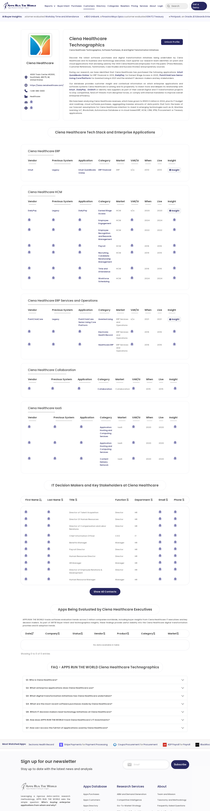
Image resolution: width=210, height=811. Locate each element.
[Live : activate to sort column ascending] (160, 161)
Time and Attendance (100, 255)
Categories (113, 6)
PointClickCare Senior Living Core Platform (80, 303)
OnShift (92, 89)
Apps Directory (90, 768)
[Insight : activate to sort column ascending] (174, 161)
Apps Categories (91, 774)
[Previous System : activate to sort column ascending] (55, 161)
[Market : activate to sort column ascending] (121, 161)
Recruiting (94, 242)
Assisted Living (102, 300)
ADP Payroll (179, 707)
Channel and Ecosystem (129, 785)
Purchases (76, 6)
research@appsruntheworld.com (39, 785)
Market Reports (165, 774)
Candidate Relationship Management (100, 245)
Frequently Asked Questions (171, 768)
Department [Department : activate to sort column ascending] (144, 462)
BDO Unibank (99, 16)
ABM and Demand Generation (131, 757)
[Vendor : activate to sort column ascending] (35, 161)
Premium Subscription (168, 780)
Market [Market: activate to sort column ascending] (173, 596)
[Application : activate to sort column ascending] (82, 161)
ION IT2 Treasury (162, 16)
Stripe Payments (79, 707)
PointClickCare (35, 300)
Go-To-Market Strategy (129, 768)
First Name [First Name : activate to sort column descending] (33, 462)
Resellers (125, 6)
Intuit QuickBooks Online (82, 169)
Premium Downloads (167, 785)
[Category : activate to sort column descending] (104, 161)
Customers (89, 6)
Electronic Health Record (102, 314)
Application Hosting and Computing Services (101, 410)
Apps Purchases (91, 757)
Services (144, 6)
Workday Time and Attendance (69, 16)
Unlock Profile (172, 41)
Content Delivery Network (102, 427)
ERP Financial (103, 169)
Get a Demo (196, 6)
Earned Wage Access (99, 208)
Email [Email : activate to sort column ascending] (163, 462)
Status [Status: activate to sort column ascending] (78, 596)
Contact (161, 791)
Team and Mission (166, 757)
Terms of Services (140, 805)
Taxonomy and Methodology (171, 762)
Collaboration (99, 370)
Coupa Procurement (134, 707)
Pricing (134, 6)
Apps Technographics (94, 785)
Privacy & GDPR (165, 805)
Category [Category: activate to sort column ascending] (148, 596)
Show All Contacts (105, 554)
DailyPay (119, 75)
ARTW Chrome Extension (95, 791)
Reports (50, 6)
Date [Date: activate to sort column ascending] (29, 596)
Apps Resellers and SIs (94, 780)
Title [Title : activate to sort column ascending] (73, 462)
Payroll (92, 236)
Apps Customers (91, 762)
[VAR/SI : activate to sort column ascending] (135, 161)
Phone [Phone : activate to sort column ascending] (179, 462)
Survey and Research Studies (131, 780)
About (153, 6)
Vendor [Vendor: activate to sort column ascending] (100, 596)
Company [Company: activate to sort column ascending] (52, 596)
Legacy (46, 169)
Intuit (72, 89)
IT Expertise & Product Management (135, 774)
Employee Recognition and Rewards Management (100, 226)
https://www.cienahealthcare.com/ (47, 85)
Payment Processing (102, 707)
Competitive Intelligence (129, 762)
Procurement (156, 707)
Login (160, 6)
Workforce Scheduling (100, 262)
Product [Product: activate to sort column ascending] (123, 596)
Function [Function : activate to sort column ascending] (122, 462)
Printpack (183, 16)
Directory (101, 6)
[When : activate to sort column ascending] (148, 161)
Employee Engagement (100, 216)
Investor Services (125, 791)
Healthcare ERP (102, 325)
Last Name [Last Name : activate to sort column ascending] (55, 462)
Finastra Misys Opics (119, 16)
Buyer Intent (63, 6)
